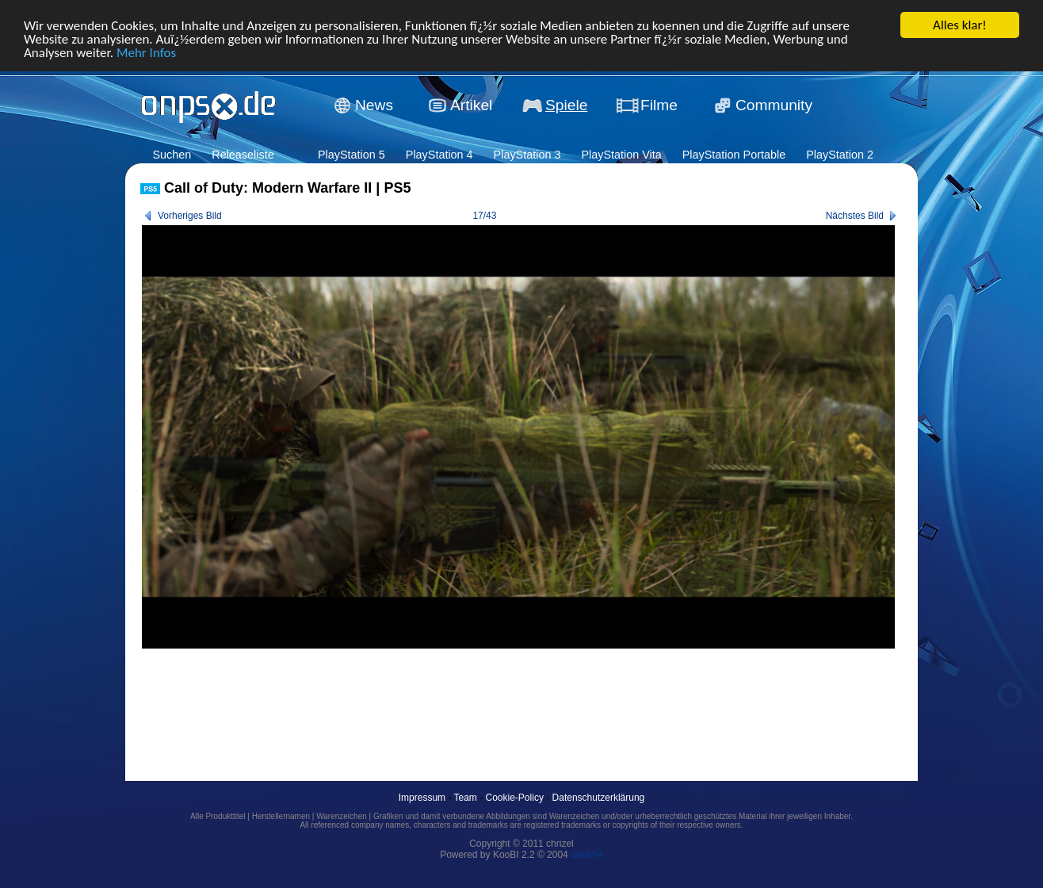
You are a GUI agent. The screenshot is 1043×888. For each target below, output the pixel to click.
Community (773, 105)
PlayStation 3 (527, 154)
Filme (659, 105)
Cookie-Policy (515, 797)
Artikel (471, 105)
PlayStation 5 (351, 154)
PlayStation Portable (733, 154)
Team (465, 797)
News (374, 105)
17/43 (484, 215)
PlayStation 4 (439, 154)
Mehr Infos (146, 52)
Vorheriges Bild (190, 215)
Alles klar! (960, 25)
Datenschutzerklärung (598, 797)
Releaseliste (242, 154)
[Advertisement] (428, 697)
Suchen (171, 154)
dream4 (587, 854)
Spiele (566, 105)
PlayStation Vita (621, 154)
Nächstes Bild (855, 215)
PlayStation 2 (839, 154)
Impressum (422, 797)
